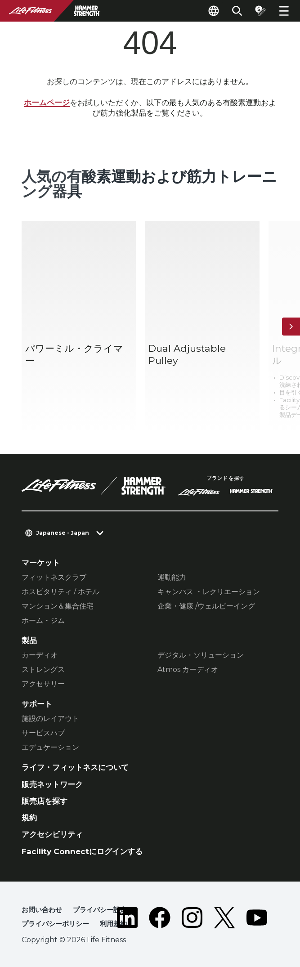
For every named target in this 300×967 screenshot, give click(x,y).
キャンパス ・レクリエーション (208, 591)
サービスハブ (43, 733)
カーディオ (40, 655)
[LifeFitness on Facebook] (159, 919)
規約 (29, 817)
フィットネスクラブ (54, 577)
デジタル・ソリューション (200, 655)
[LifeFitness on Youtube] (257, 919)
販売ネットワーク (52, 784)
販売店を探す (44, 801)
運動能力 (171, 577)
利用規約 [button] (113, 923)
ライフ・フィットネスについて (75, 767)
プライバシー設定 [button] (100, 909)
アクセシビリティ (52, 834)
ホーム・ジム (43, 620)
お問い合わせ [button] (42, 909)
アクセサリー (43, 684)
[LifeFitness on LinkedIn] (127, 919)
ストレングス (43, 669)
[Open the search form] (237, 11)
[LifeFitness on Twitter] (224, 919)
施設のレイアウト (50, 718)
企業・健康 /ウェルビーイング (206, 606)
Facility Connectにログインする (82, 851)
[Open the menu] (284, 11)
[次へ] (291, 327)
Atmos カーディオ (187, 669)
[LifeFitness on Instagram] (192, 919)
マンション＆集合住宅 (58, 606)
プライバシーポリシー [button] (55, 923)
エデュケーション (50, 747)
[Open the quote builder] (260, 11)
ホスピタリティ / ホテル (60, 591)
